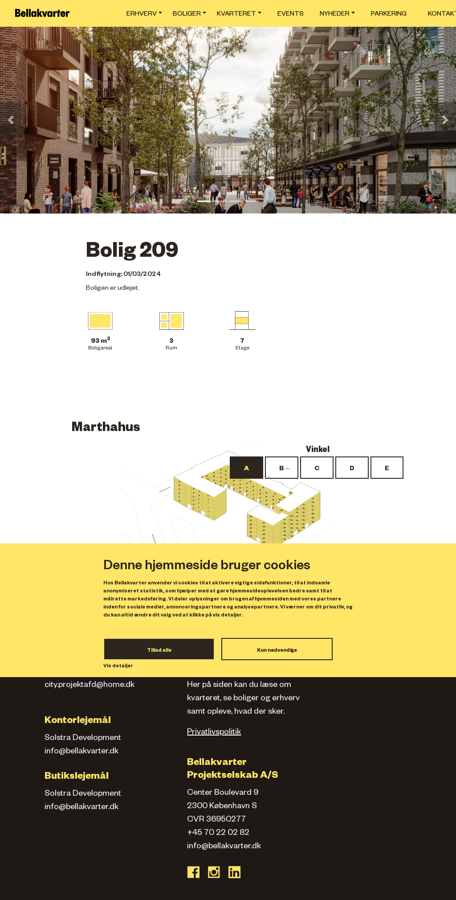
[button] (10, 120)
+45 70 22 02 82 (218, 833)
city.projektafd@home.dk (89, 685)
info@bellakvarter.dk (81, 752)
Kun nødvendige (277, 650)
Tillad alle (159, 650)
